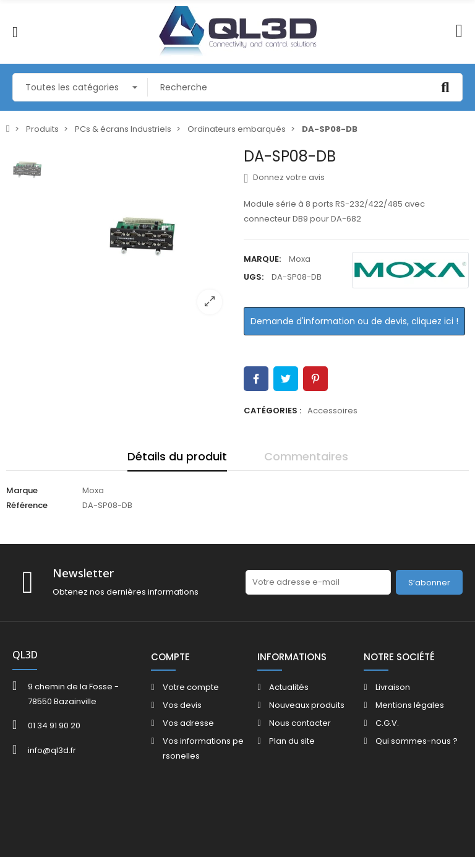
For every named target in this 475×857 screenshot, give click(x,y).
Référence (27, 505)
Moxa (299, 259)
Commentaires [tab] (306, 456)
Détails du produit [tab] (177, 456)
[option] (143, 236)
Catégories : (272, 410)
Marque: (262, 259)
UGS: (253, 277)
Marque (22, 490)
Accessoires (332, 410)
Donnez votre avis (284, 177)
